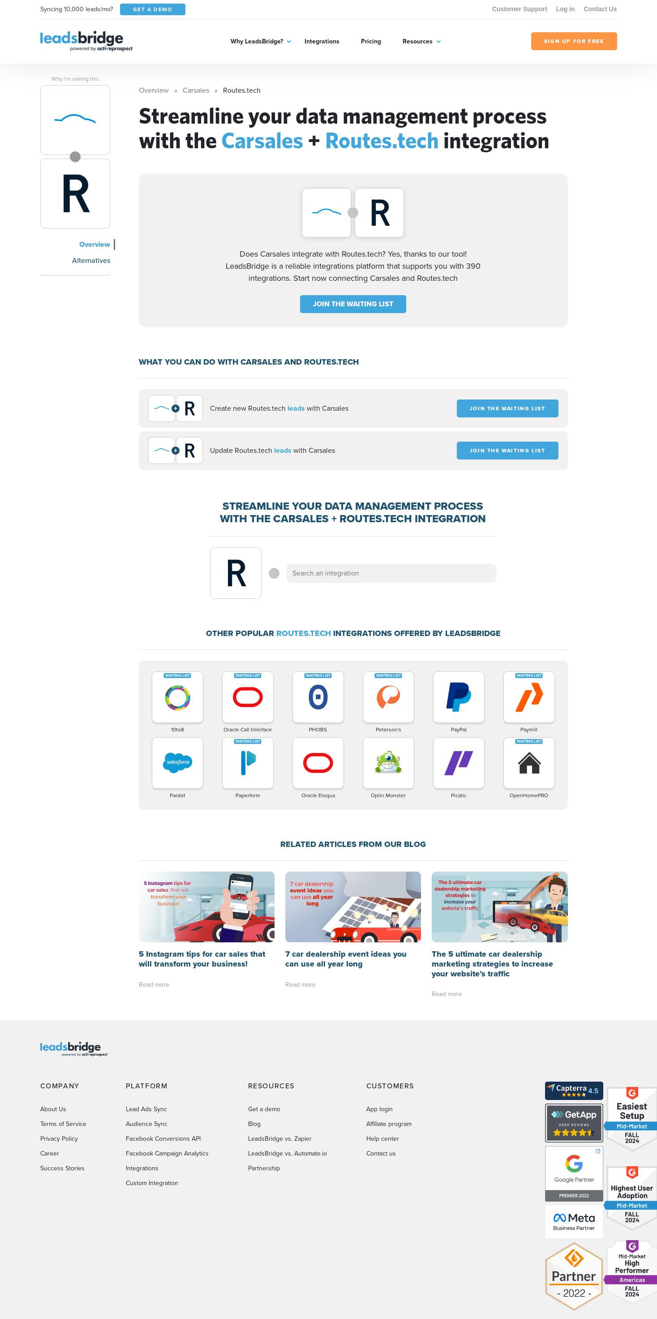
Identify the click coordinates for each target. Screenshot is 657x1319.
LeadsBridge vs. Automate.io (287, 1153)
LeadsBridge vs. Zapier (280, 1138)
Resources (418, 41)
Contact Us (600, 9)
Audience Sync (146, 1124)
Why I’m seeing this (75, 79)
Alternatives (91, 260)
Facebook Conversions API (163, 1138)
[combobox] (391, 573)
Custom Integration (152, 1183)
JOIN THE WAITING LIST (353, 304)
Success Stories (62, 1168)
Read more (154, 984)
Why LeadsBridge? (257, 41)
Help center (382, 1138)
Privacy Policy (59, 1138)
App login (379, 1109)
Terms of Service (63, 1124)
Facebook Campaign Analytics (167, 1153)
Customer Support (519, 9)
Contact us (381, 1153)
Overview (94, 244)
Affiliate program (389, 1124)
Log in (565, 9)
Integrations (322, 41)
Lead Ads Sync (146, 1109)
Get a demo (264, 1109)
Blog (254, 1124)
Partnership (264, 1168)
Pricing (371, 41)
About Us (53, 1109)
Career (49, 1153)
